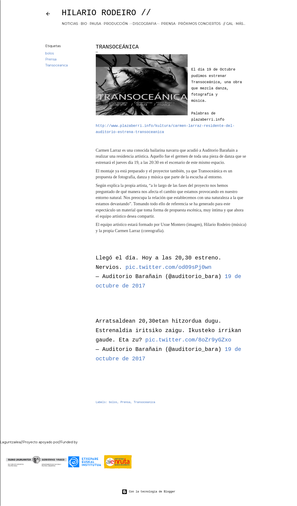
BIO (84, 24)
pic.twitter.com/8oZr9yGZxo (188, 340)
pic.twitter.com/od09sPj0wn (168, 267)
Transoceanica (56, 65)
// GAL (228, 24)
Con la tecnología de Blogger (148, 492)
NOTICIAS (70, 24)
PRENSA (168, 24)
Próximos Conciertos (199, 24)
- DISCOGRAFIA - (144, 24)
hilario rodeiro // (106, 13)
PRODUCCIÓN (116, 24)
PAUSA (95, 24)
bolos (49, 53)
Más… (240, 24)
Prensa (51, 59)
